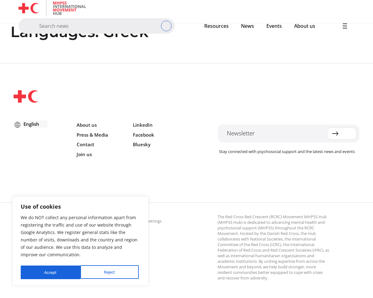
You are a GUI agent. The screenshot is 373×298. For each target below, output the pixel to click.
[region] (80, 242)
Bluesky (141, 144)
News (247, 26)
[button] (344, 26)
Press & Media (92, 135)
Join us (84, 154)
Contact (85, 144)
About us (304, 26)
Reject (49, 272)
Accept (110, 272)
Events (274, 26)
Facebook (143, 135)
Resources (216, 26)
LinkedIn (143, 125)
